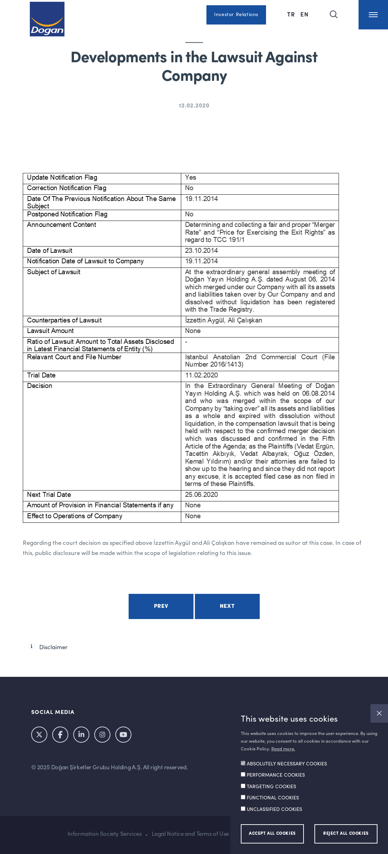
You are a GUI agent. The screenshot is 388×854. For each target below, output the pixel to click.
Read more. (283, 749)
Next (227, 606)
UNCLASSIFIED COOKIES (274, 809)
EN (304, 14)
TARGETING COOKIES (271, 786)
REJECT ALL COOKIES (346, 834)
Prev (161, 606)
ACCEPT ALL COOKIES (272, 834)
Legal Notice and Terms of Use (190, 834)
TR (292, 14)
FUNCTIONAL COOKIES (273, 798)
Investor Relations (236, 14)
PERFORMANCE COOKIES (276, 775)
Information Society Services (105, 834)
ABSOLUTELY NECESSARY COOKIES (287, 764)
